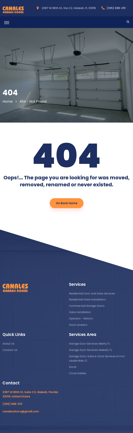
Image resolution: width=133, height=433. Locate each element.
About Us (8, 344)
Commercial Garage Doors (86, 306)
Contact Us (9, 350)
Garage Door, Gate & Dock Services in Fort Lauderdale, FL (97, 358)
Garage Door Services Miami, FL (89, 344)
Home (8, 101)
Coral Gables (77, 373)
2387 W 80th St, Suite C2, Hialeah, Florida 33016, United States (30, 394)
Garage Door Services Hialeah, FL (90, 350)
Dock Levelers (78, 325)
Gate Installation (80, 312)
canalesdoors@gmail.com (20, 411)
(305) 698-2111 (116, 8)
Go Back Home (66, 203)
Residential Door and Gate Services (92, 293)
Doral (72, 367)
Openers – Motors (81, 318)
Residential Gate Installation (87, 299)
